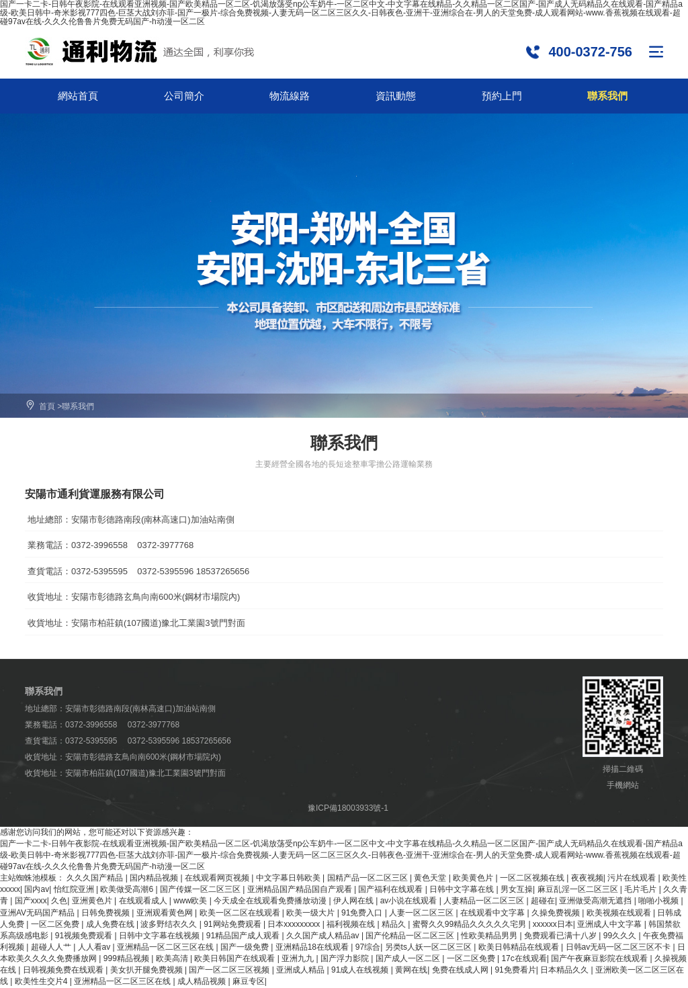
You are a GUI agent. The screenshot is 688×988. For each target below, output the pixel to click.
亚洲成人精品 (301, 970)
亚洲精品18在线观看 (313, 947)
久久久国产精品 (96, 878)
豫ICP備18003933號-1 (348, 808)
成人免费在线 (111, 924)
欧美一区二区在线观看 (241, 912)
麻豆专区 (248, 981)
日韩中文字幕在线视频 (160, 935)
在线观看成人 (144, 900)
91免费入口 (363, 912)
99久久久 (621, 935)
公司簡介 (184, 95)
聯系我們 (607, 95)
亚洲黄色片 (93, 900)
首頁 (47, 406)
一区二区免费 (56, 924)
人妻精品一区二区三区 (484, 900)
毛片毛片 (641, 889)
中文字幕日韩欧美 (289, 878)
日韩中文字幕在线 (462, 889)
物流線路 (289, 95)
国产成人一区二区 (409, 958)
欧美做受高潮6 (127, 889)
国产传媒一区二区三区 (201, 889)
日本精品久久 (565, 970)
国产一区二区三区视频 (230, 970)
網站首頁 (78, 95)
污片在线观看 (632, 878)
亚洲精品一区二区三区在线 (166, 947)
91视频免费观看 (85, 935)
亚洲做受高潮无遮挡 (596, 900)
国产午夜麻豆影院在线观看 (600, 958)
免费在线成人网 (461, 970)
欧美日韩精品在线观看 (519, 947)
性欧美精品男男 (490, 935)
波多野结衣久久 (169, 924)
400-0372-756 (590, 51)
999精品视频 (127, 958)
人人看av (95, 947)
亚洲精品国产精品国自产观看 (300, 889)
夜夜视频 (587, 878)
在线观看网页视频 (218, 878)
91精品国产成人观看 (244, 935)
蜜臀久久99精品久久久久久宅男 (471, 924)
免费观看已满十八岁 (561, 935)
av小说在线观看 (409, 900)
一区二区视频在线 (533, 878)
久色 (59, 900)
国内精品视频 (155, 878)
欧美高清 (173, 958)
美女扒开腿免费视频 (147, 970)
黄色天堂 (431, 878)
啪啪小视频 (659, 900)
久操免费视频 (556, 912)
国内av (36, 889)
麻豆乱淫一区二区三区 (579, 889)
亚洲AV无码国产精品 (38, 912)
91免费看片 (514, 970)
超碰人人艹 (52, 947)
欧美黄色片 (474, 878)
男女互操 (517, 889)
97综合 (367, 947)
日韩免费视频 (106, 912)
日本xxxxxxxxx (294, 924)
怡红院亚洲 (75, 889)
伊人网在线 (354, 900)
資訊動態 (396, 95)
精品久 (395, 924)
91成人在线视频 (361, 970)
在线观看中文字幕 (493, 912)
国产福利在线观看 (391, 889)
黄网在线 (411, 970)
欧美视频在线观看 (620, 912)
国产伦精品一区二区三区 (411, 935)
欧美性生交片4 (42, 981)
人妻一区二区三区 (422, 912)
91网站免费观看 (233, 924)
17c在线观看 (523, 958)
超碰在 (543, 900)
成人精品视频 (202, 981)
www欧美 (191, 900)
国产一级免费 (245, 947)
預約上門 (502, 95)
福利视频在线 (352, 924)
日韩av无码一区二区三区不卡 (619, 947)
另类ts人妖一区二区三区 (429, 947)
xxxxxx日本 (553, 924)
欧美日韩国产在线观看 (235, 958)
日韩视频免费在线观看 (64, 970)
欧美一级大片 (311, 912)
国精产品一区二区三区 (368, 878)
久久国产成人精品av (323, 935)
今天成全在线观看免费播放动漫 (271, 900)
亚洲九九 (299, 958)
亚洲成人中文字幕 (610, 924)
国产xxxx (31, 900)
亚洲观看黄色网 (165, 912)
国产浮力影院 (345, 958)
